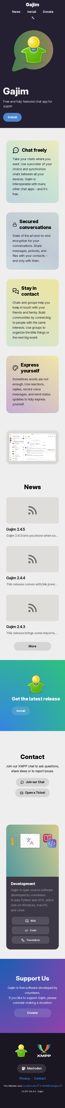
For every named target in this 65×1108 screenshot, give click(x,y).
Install (31, 12)
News (16, 12)
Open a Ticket (32, 793)
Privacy (24, 1078)
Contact (40, 1078)
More (32, 646)
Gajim (32, 4)
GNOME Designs (50, 1086)
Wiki (30, 921)
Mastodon (32, 1068)
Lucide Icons (29, 1086)
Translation (30, 940)
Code (30, 930)
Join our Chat (32, 782)
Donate (48, 12)
